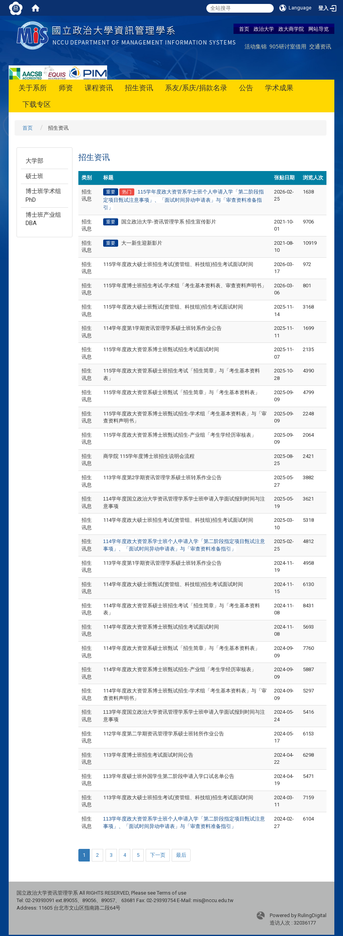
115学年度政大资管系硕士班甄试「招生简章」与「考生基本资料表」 (181, 392)
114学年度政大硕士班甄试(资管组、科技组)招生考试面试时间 (173, 584)
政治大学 (264, 28)
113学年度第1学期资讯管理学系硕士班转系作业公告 (162, 563)
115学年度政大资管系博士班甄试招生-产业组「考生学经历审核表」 (179, 435)
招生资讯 (139, 88)
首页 (244, 28)
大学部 (34, 160)
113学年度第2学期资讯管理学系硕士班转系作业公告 (162, 477)
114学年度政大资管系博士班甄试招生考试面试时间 (161, 627)
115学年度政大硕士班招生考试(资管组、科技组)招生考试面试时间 (178, 264)
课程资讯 (99, 88)
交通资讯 (320, 46)
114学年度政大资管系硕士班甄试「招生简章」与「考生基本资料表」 (181, 648)
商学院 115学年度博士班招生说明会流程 (149, 456)
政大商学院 (291, 28)
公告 (246, 88)
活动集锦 (256, 46)
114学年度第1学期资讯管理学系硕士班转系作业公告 (162, 328)
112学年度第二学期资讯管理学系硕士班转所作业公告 (163, 734)
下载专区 (36, 104)
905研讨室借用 (287, 46)
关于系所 (33, 88)
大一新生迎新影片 (141, 243)
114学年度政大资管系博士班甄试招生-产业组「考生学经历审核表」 (179, 669)
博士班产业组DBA (43, 219)
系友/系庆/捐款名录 (196, 88)
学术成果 (279, 88)
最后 (181, 855)
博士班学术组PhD (43, 195)
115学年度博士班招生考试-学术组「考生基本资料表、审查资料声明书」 (185, 285)
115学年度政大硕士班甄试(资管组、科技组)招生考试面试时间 (173, 307)
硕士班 (34, 176)
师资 (66, 88)
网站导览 (318, 28)
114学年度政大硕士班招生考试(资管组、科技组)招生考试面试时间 (178, 520)
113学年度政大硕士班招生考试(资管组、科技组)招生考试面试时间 (178, 797)
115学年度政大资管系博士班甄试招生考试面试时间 (161, 349)
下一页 (157, 855)
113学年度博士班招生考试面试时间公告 (148, 755)
